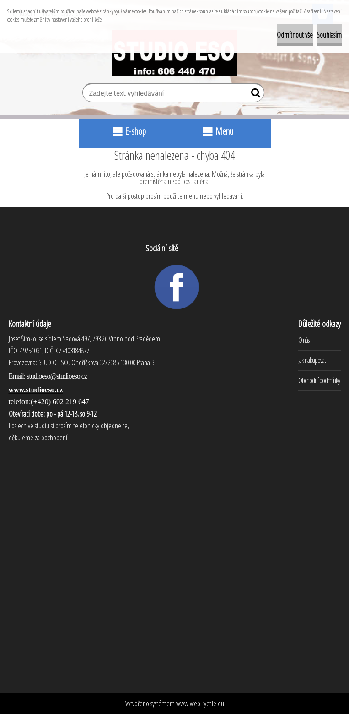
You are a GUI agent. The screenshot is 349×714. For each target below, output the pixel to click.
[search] (253, 94)
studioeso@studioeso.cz (57, 376)
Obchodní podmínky (319, 380)
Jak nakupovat (312, 360)
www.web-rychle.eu (200, 703)
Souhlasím (329, 35)
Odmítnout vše (295, 35)
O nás (303, 340)
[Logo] (174, 53)
